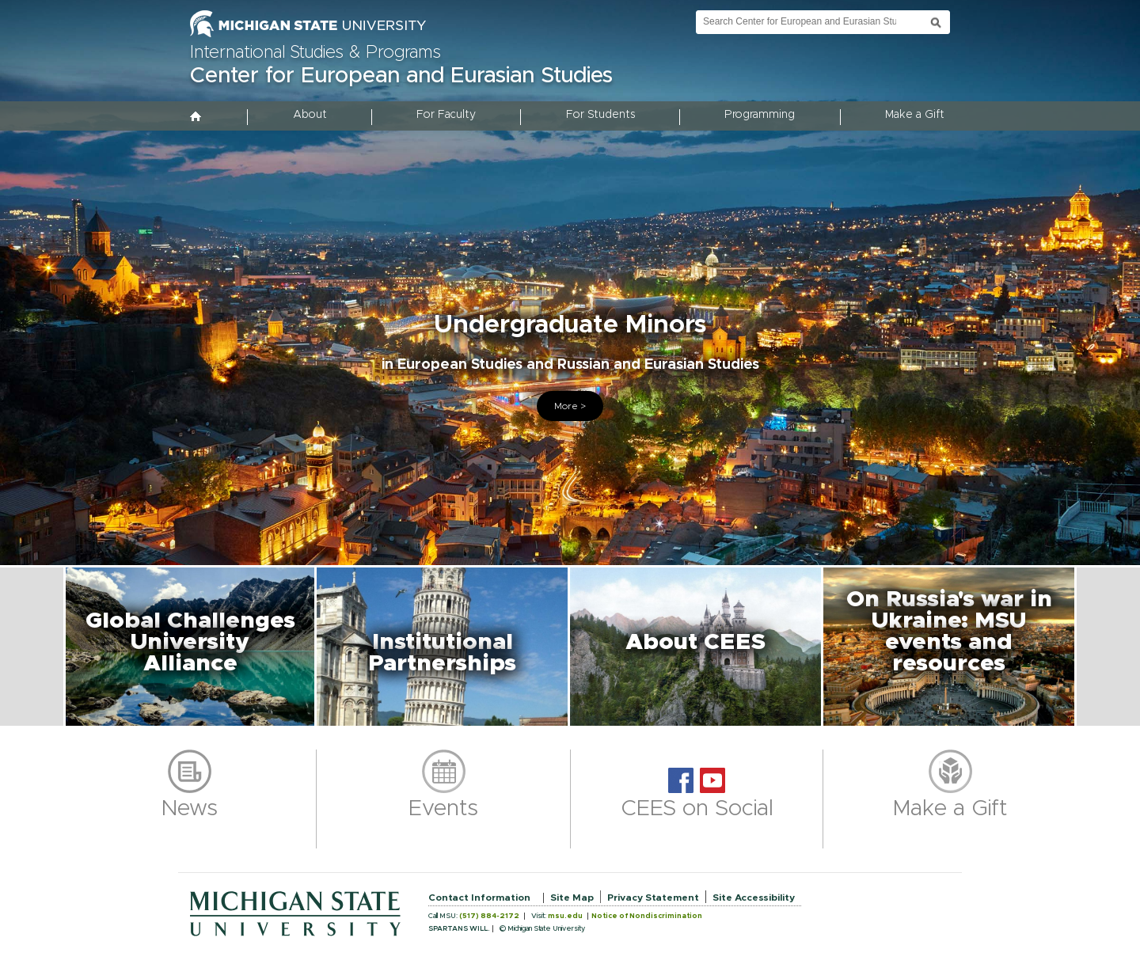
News (190, 809)
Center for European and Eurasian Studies (401, 76)
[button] (190, 646)
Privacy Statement (653, 897)
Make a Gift (914, 114)
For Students (600, 114)
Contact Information (479, 897)
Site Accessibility (753, 897)
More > (570, 406)
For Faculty (446, 114)
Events (443, 809)
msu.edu (565, 916)
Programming (759, 114)
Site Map (572, 897)
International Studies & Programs (315, 53)
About (310, 114)
